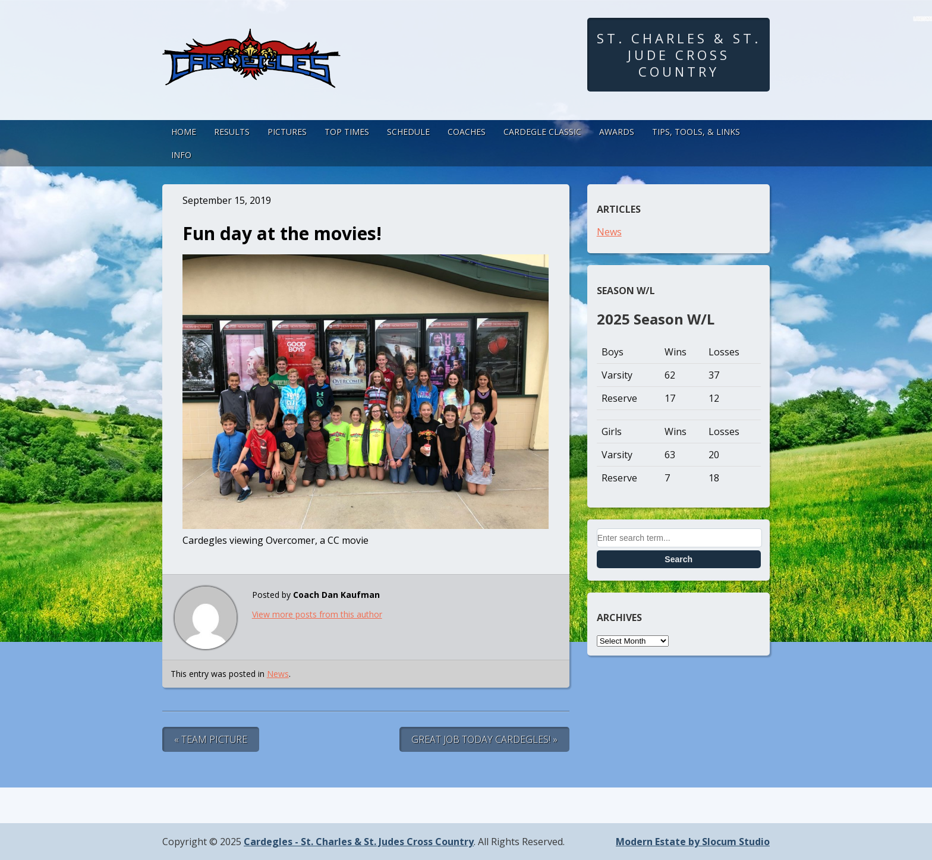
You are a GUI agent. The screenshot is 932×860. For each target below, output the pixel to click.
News (278, 673)
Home (183, 131)
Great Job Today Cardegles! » (484, 739)
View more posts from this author (317, 614)
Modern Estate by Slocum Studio (693, 841)
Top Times (347, 131)
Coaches (467, 131)
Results (232, 131)
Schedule (408, 131)
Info (181, 154)
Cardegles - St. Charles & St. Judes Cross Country (359, 841)
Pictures (287, 131)
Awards (616, 131)
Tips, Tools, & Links (696, 131)
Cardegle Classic (542, 131)
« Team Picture (210, 739)
